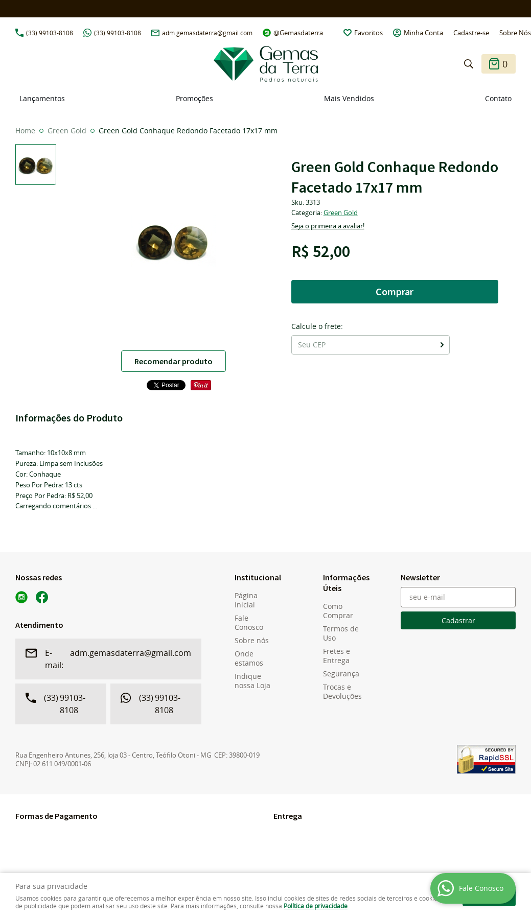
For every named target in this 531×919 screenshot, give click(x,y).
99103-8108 (49, 33)
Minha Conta (423, 32)
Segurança (341, 673)
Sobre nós (252, 640)
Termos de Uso (341, 633)
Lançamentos (42, 98)
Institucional (257, 577)
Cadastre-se (471, 32)
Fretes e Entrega (336, 656)
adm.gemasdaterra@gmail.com (207, 33)
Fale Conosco (249, 623)
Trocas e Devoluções (342, 691)
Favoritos (368, 32)
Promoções (194, 98)
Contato (498, 98)
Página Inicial (246, 600)
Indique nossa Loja (252, 681)
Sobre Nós (515, 32)
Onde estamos (249, 658)
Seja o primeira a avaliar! (327, 225)
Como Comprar (338, 611)
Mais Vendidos (349, 98)
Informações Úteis (345, 582)
